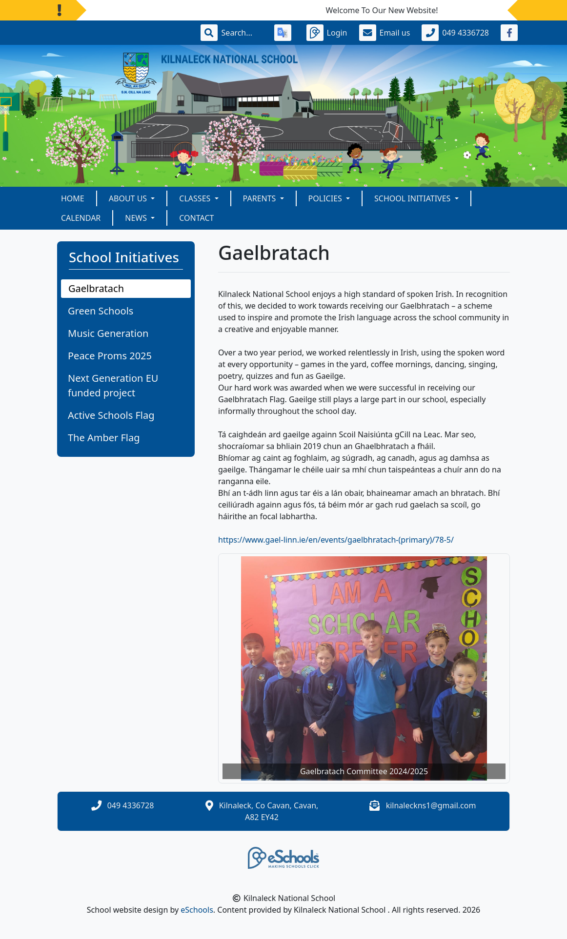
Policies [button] (326, 198)
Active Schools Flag (111, 415)
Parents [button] (260, 198)
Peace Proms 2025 (110, 355)
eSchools (197, 909)
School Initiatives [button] (413, 198)
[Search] (242, 32)
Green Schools (100, 310)
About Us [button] (129, 198)
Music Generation (108, 333)
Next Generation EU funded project (113, 385)
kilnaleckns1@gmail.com (431, 805)
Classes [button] (195, 198)
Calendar (81, 218)
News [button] (137, 218)
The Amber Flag (104, 437)
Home (72, 198)
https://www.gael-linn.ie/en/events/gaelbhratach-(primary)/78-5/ (336, 539)
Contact (196, 218)
